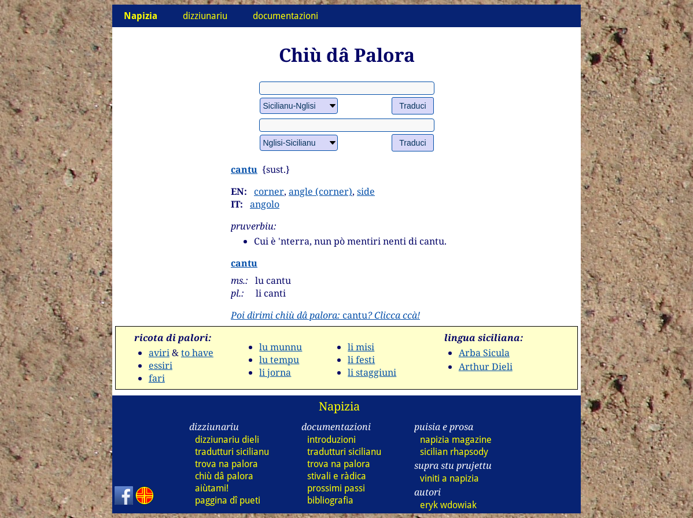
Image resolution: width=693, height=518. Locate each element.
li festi (361, 359)
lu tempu (279, 359)
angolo (264, 204)
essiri (160, 365)
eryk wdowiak (448, 505)
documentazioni (285, 15)
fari (157, 378)
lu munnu (280, 347)
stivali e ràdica (336, 476)
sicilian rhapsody (454, 451)
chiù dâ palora (224, 476)
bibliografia (330, 500)
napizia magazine (456, 439)
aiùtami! (211, 488)
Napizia (339, 406)
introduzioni (331, 439)
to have (197, 352)
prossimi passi (336, 488)
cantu (244, 169)
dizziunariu (205, 15)
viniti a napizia (449, 478)
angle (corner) (320, 191)
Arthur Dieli (486, 366)
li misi (361, 347)
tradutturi (232, 451)
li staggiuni (372, 372)
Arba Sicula (484, 352)
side (366, 191)
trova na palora (226, 463)
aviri (159, 352)
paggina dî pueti (227, 500)
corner (269, 191)
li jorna (275, 372)
